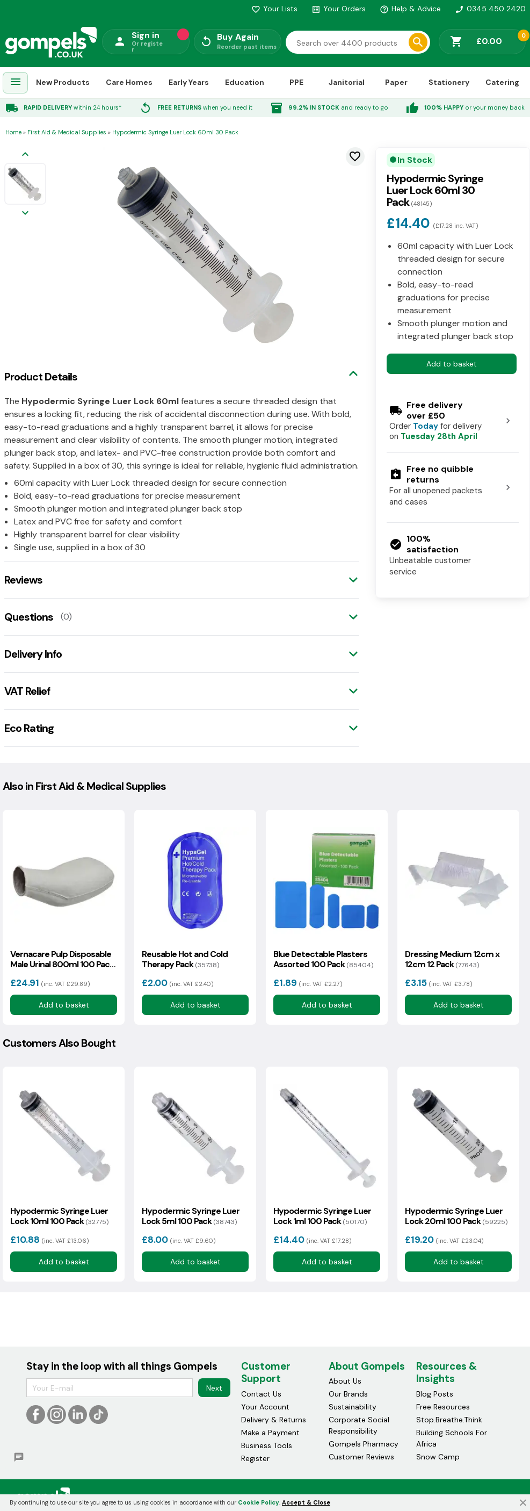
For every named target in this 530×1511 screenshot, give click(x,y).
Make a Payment (270, 1432)
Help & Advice (410, 8)
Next (214, 1388)
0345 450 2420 (490, 8)
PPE (296, 82)
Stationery (449, 82)
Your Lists (274, 8)
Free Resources (443, 1407)
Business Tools (266, 1445)
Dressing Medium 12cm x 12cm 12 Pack (452, 959)
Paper (396, 82)
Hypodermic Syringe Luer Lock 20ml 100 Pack (456, 1216)
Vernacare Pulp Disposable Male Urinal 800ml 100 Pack (62, 959)
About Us (345, 1381)
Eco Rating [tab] (29, 728)
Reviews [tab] (23, 580)
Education (244, 82)
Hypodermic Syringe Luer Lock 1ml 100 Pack (322, 1216)
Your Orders (338, 8)
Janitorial (347, 82)
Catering (502, 82)
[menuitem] (15, 83)
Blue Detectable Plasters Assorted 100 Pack (323, 959)
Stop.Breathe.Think (449, 1419)
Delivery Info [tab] (33, 654)
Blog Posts (434, 1394)
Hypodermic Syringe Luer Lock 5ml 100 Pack (190, 1216)
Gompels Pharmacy (363, 1444)
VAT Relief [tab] (27, 691)
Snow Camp (438, 1457)
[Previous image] (25, 155)
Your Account (265, 1407)
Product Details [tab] (40, 377)
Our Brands (348, 1394)
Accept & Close (306, 1502)
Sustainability (352, 1407)
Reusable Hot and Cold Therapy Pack (185, 959)
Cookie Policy (258, 1502)
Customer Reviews (361, 1457)
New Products (63, 82)
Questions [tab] (28, 617)
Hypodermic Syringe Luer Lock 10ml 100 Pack (59, 1216)
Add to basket (451, 364)
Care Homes (129, 82)
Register (255, 1458)
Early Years (189, 82)
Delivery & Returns (273, 1419)
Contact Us (261, 1394)
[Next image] (25, 213)
